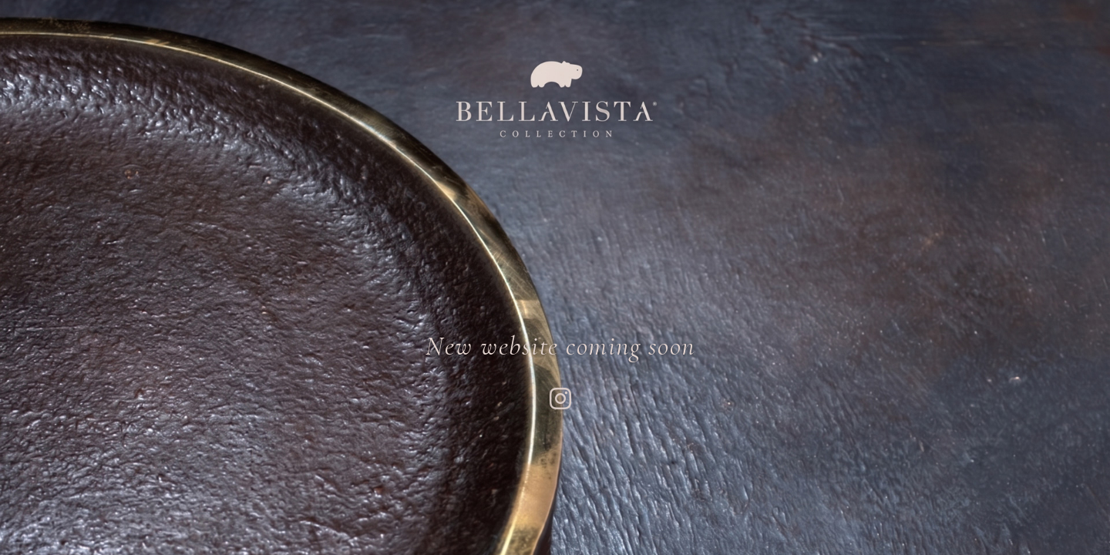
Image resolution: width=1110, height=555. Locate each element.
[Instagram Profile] (560, 399)
